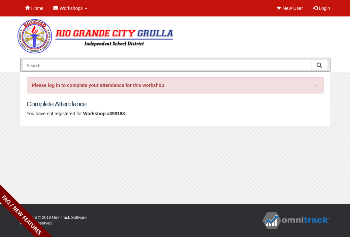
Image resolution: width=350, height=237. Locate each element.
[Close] (316, 85)
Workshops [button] (70, 8)
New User (290, 8)
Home (34, 8)
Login (321, 8)
